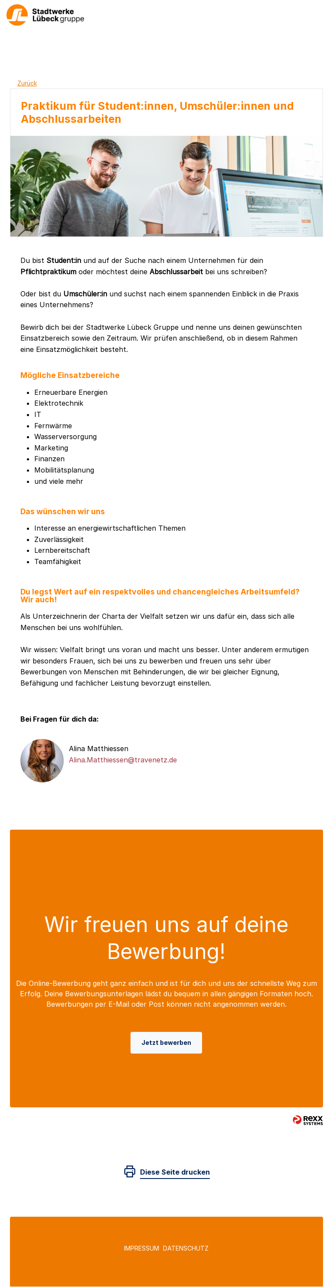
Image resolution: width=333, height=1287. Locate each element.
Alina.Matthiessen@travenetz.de (123, 759)
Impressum (141, 1248)
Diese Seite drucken (175, 1172)
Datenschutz (186, 1248)
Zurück (27, 83)
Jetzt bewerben (166, 1042)
